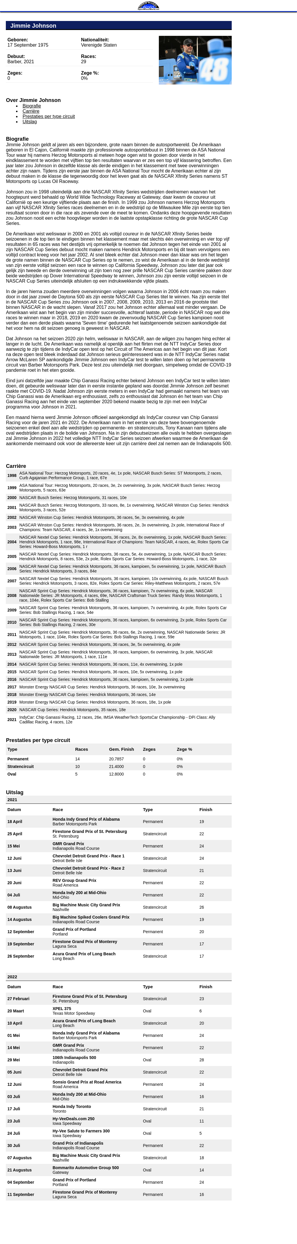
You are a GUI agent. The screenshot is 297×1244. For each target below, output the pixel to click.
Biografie (31, 105)
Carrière (30, 111)
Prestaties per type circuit (48, 116)
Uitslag (29, 121)
